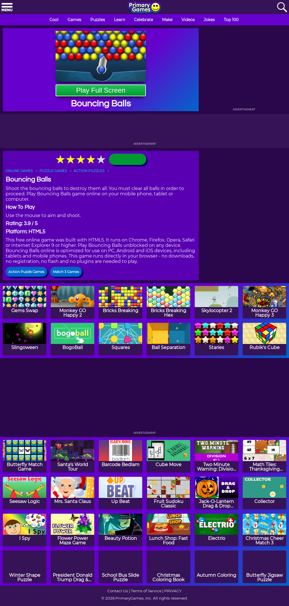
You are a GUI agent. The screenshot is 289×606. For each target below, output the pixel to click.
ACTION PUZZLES (89, 171)
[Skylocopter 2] (216, 302)
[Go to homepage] (144, 7)
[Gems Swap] (24, 302)
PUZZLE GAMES (53, 171)
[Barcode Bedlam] (120, 456)
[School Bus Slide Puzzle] (120, 567)
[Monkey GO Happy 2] (72, 302)
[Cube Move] (168, 456)
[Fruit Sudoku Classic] (168, 493)
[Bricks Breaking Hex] (168, 302)
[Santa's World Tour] (72, 456)
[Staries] (216, 339)
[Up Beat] (120, 493)
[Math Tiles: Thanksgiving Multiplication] (264, 456)
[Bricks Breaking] (120, 302)
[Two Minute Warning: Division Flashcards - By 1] (216, 456)
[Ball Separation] (168, 339)
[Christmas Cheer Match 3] (264, 530)
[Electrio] (216, 530)
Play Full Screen (101, 90)
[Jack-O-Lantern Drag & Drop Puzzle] (216, 493)
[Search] (282, 7)
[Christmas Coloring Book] (168, 567)
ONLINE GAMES (19, 171)
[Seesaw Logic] (24, 493)
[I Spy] (24, 530)
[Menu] (7, 7)
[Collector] (264, 493)
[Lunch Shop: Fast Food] (168, 530)
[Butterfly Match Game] (24, 456)
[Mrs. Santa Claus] (72, 493)
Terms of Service (146, 591)
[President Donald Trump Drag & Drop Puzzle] (72, 567)
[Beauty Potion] (120, 530)
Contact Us (117, 591)
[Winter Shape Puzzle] (24, 567)
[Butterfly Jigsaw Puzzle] (264, 567)
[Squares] (120, 339)
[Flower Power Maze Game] (72, 530)
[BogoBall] (72, 339)
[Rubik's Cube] (264, 339)
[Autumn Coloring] (216, 567)
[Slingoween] (24, 339)
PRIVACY (172, 591)
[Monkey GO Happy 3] (264, 302)
